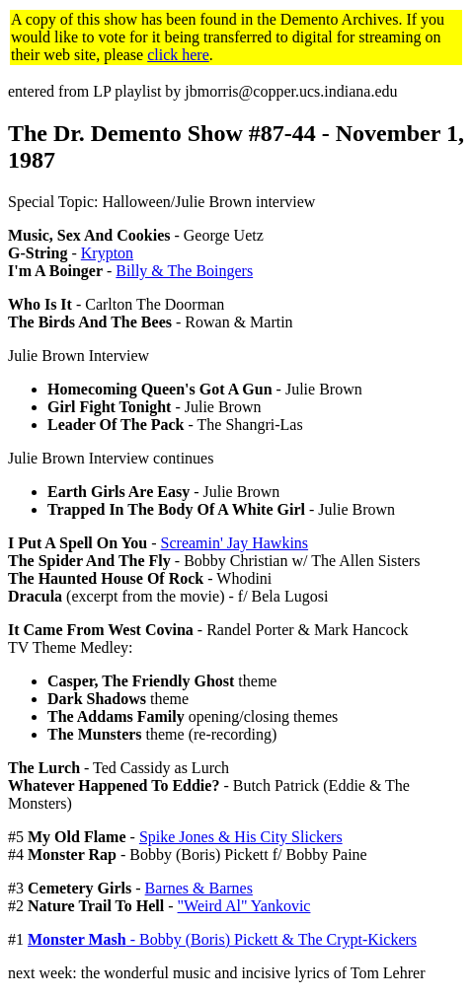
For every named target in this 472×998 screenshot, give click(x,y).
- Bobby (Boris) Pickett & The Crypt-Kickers (222, 939)
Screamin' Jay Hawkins (235, 543)
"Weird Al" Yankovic (244, 905)
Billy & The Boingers (184, 270)
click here (178, 54)
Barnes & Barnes (199, 888)
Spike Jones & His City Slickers (241, 836)
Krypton (107, 253)
